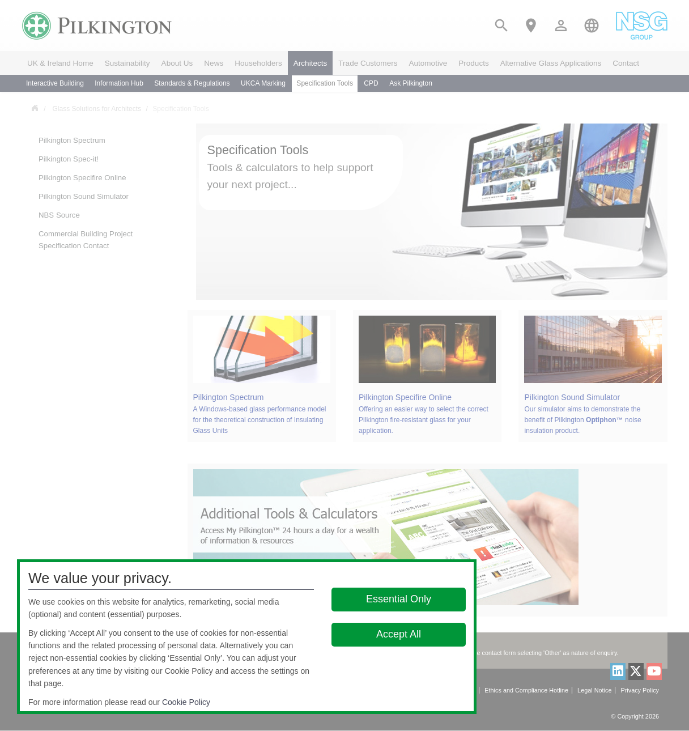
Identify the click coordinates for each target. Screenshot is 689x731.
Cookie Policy (186, 702)
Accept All (398, 634)
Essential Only (398, 599)
